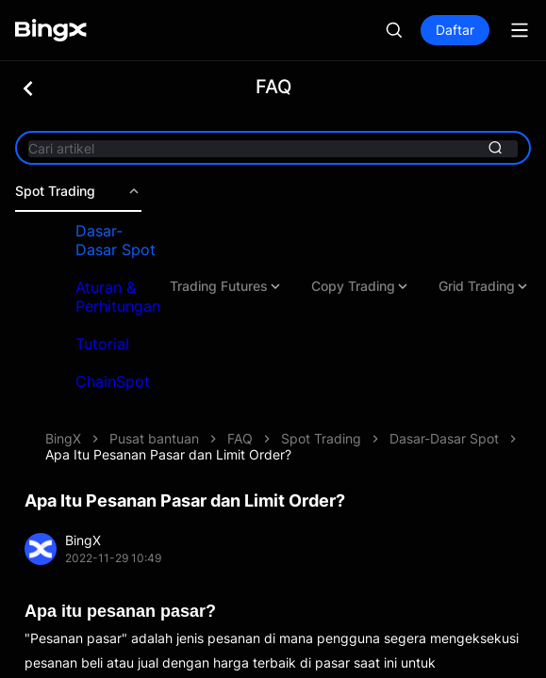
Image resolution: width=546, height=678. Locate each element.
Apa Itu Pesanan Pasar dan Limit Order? (168, 454)
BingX (63, 438)
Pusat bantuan (154, 438)
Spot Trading (78, 191)
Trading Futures (226, 286)
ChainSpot (112, 381)
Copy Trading (360, 286)
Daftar (455, 30)
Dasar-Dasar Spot (115, 240)
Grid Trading (484, 286)
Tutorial (102, 343)
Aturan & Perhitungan (117, 296)
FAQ (240, 438)
